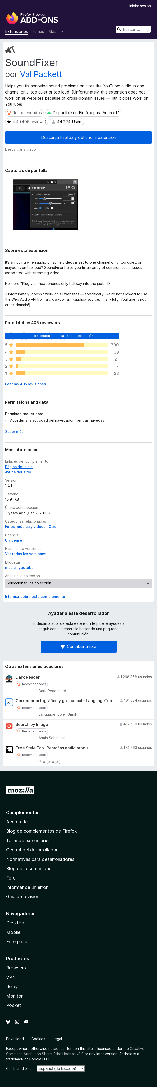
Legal (57, 1039)
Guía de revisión (22, 896)
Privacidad (15, 1039)
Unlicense (13, 540)
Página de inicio (19, 467)
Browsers (16, 967)
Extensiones (16, 31)
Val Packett (41, 74)
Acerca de (17, 821)
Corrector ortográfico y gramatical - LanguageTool (64, 700)
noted (53, 1048)
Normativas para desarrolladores (40, 859)
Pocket (13, 1005)
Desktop (15, 923)
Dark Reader (28, 677)
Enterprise (16, 941)
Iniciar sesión (140, 6)
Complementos (23, 812)
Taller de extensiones (28, 840)
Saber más (14, 431)
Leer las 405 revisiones (25, 384)
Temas (38, 31)
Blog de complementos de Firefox (41, 831)
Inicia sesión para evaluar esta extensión (62, 336)
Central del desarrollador (32, 849)
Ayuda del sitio (18, 472)
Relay (12, 986)
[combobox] (133, 29)
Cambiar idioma (19, 1068)
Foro (11, 878)
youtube (26, 567)
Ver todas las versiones (25, 554)
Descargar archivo (20, 149)
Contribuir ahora (78, 646)
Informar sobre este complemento (35, 596)
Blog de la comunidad (29, 868)
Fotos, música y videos (25, 526)
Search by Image (32, 724)
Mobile (13, 932)
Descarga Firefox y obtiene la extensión (78, 137)
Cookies (38, 1039)
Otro (52, 526)
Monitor (14, 996)
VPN (11, 977)
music (10, 567)
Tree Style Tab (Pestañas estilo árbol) (52, 748)
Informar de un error (27, 887)
